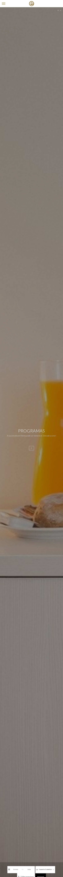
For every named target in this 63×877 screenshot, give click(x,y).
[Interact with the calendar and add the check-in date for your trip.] (1, 869)
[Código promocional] (54, 869)
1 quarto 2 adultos (36, 869)
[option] (31, 438)
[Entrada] (7, 869)
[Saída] (21, 869)
